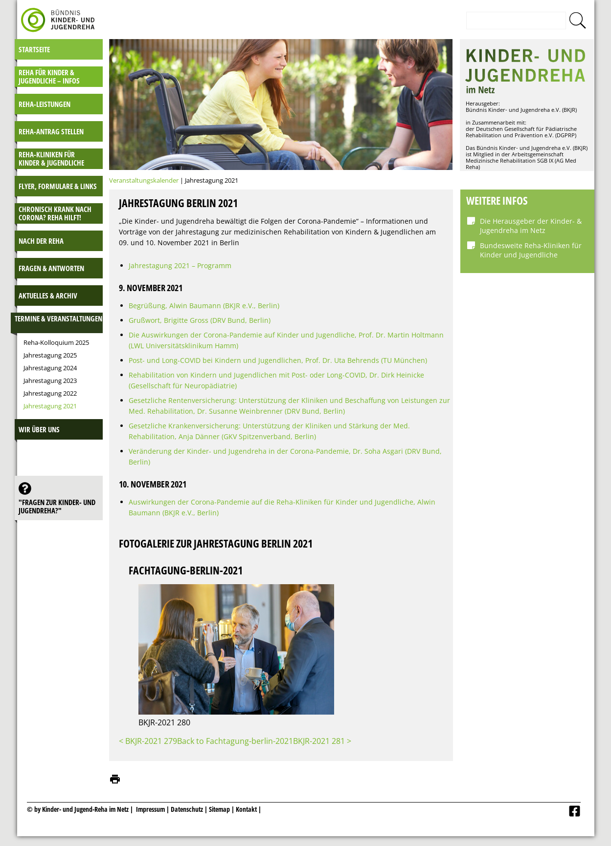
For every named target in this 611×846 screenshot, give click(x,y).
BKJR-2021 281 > (322, 741)
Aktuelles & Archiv (48, 295)
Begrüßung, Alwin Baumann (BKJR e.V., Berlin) (204, 305)
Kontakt (246, 809)
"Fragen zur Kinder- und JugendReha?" (57, 506)
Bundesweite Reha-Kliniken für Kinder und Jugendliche (531, 250)
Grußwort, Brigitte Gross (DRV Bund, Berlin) (200, 320)
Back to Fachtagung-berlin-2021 (235, 741)
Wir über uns (39, 429)
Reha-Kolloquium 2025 (56, 342)
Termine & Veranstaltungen (58, 318)
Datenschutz (187, 809)
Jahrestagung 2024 (50, 367)
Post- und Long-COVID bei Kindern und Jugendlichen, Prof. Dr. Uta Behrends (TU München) (278, 360)
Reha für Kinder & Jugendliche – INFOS (49, 76)
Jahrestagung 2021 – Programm (180, 265)
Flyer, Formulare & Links (58, 186)
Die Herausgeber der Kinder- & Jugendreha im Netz (531, 225)
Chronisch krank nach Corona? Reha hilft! (55, 213)
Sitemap (219, 809)
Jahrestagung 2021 (50, 406)
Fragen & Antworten (51, 268)
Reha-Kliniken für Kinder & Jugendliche (51, 158)
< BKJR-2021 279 (148, 741)
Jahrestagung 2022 (50, 393)
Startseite (34, 49)
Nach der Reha (41, 241)
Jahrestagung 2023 (50, 380)
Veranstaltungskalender (144, 180)
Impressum (150, 809)
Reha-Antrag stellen (51, 131)
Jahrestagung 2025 (50, 355)
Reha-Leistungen (44, 104)
